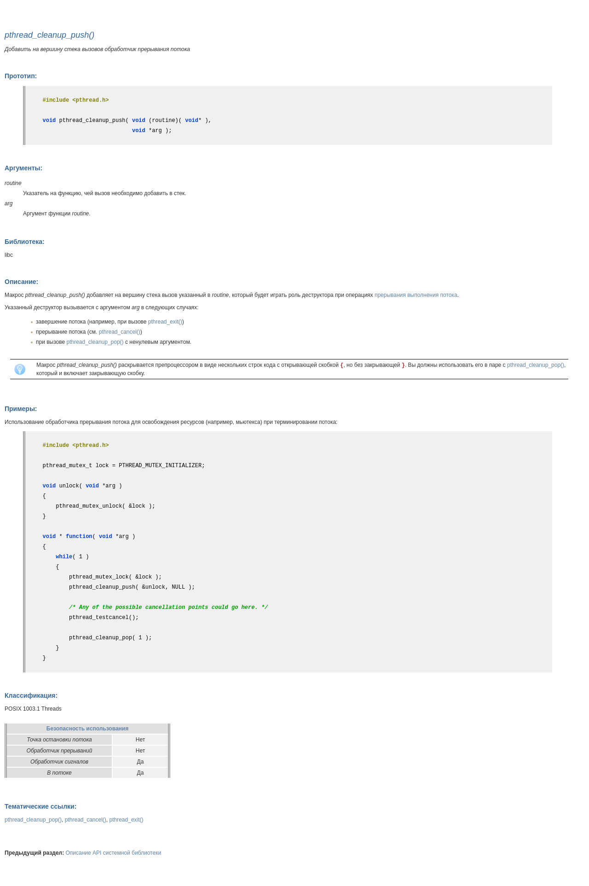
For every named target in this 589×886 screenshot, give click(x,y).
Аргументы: (23, 168)
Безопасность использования (87, 728)
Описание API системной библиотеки (114, 853)
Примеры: (21, 408)
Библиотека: (25, 241)
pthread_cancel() (119, 332)
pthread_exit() (165, 321)
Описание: (21, 281)
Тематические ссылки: (40, 806)
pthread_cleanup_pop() (95, 342)
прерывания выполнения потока (416, 295)
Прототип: (21, 76)
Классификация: (31, 695)
